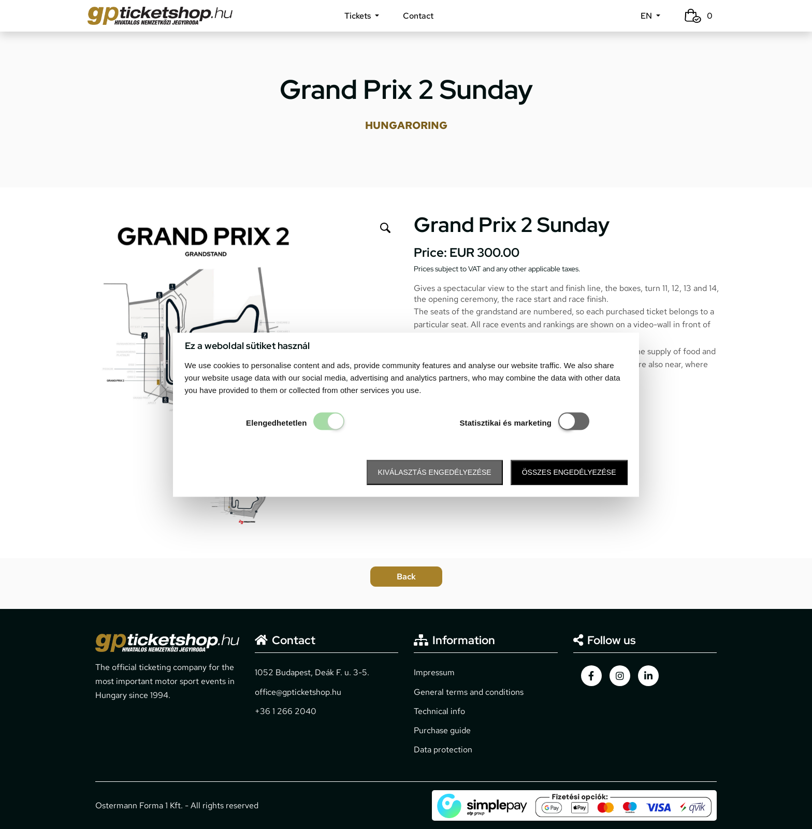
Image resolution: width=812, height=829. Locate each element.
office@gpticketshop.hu (298, 692)
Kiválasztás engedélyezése (434, 473)
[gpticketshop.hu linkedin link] (648, 675)
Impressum (434, 672)
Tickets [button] (358, 15)
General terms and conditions (469, 692)
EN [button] (647, 15)
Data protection (443, 749)
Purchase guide (442, 730)
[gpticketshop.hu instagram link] (620, 675)
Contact (418, 15)
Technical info (439, 711)
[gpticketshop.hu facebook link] (591, 675)
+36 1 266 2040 (285, 711)
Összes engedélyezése (569, 473)
